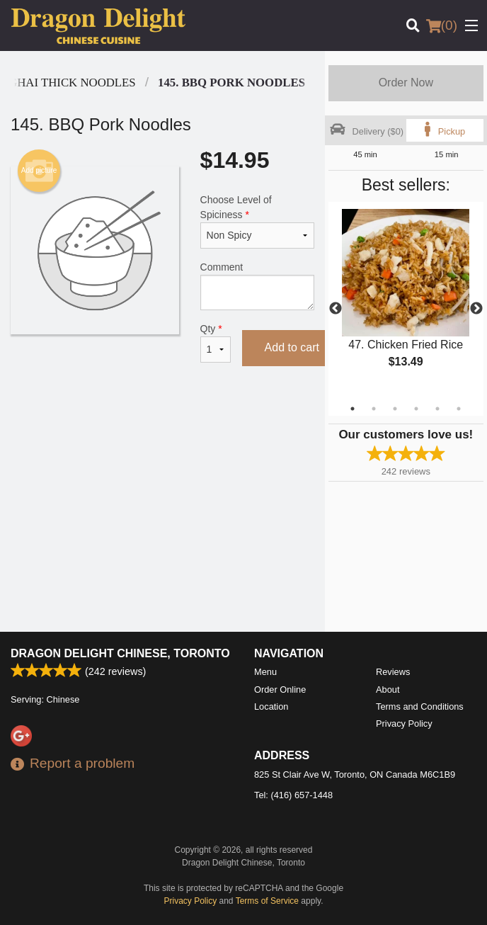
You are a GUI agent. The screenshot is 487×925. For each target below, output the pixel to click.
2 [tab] (374, 409)
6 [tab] (459, 409)
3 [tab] (395, 409)
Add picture (39, 170)
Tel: (293, 795)
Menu (265, 671)
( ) (441, 25)
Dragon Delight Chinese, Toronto (120, 653)
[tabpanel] (406, 300)
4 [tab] (416, 409)
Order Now (406, 82)
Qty (215, 343)
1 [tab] (352, 409)
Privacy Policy (404, 723)
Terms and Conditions (420, 706)
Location (271, 706)
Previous (335, 309)
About (387, 689)
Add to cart (292, 347)
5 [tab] (437, 409)
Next (476, 309)
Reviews (393, 671)
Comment (257, 285)
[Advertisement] (162, 427)
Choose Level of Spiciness (257, 221)
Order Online (280, 689)
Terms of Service (267, 901)
